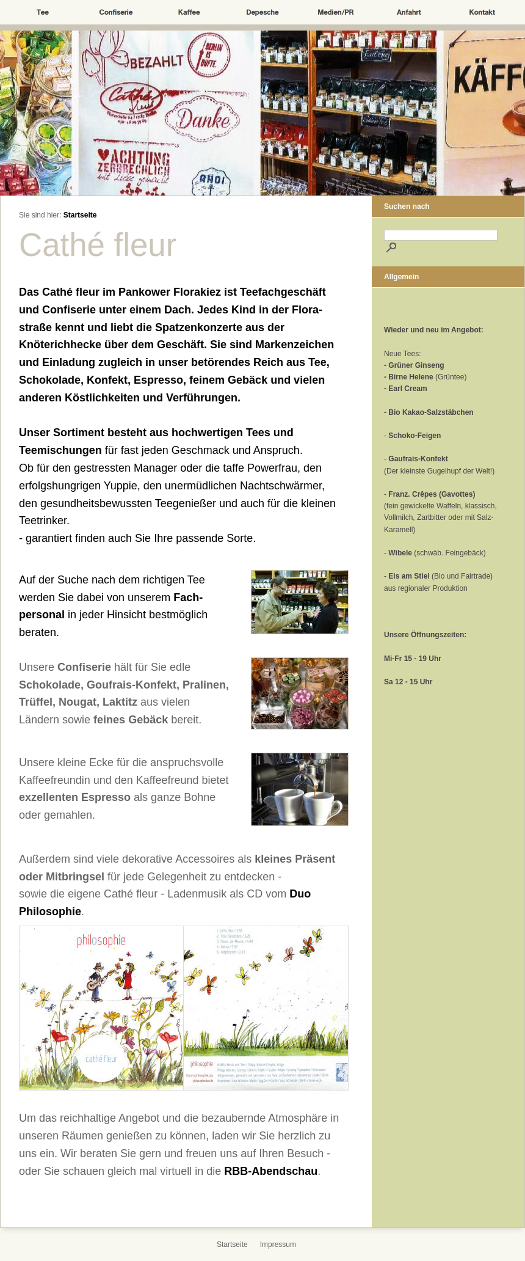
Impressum (278, 1244)
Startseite (80, 215)
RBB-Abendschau (270, 1171)
